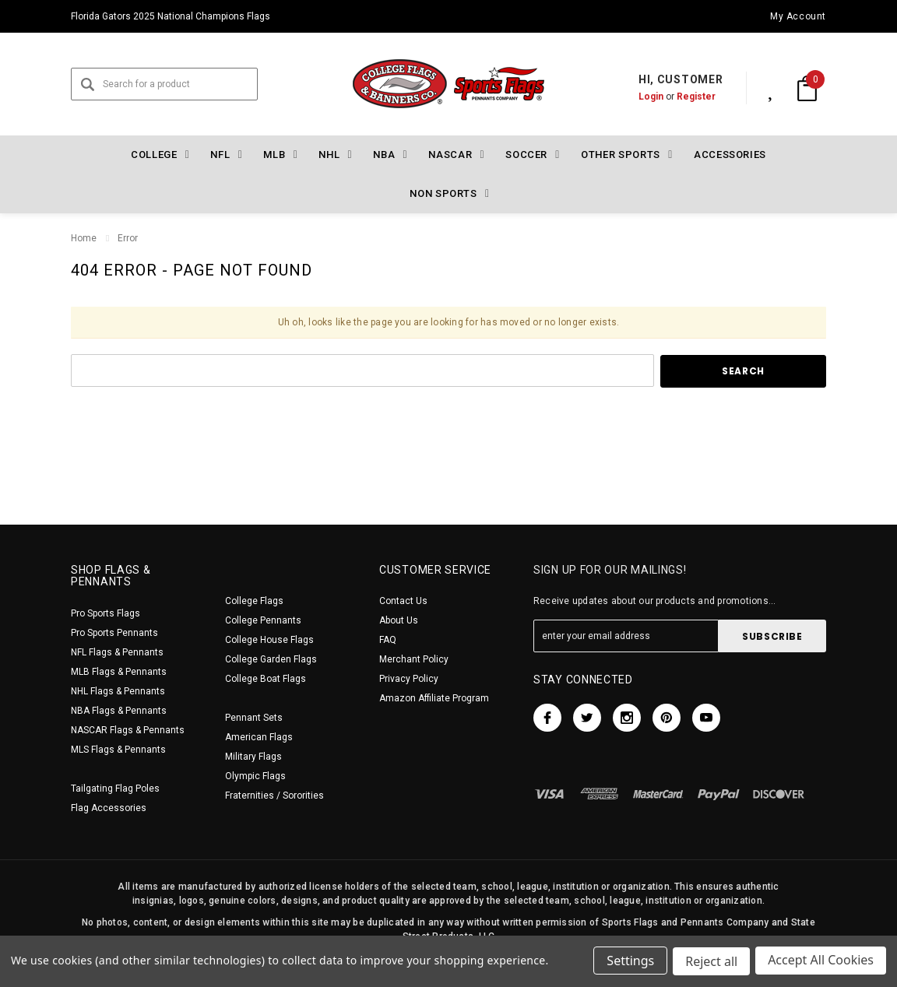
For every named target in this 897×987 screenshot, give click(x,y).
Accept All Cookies (821, 962)
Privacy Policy (408, 678)
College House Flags (269, 639)
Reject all (710, 962)
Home (84, 238)
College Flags (254, 600)
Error (128, 238)
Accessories (730, 154)
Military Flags (253, 756)
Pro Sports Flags (105, 613)
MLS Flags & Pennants (118, 749)
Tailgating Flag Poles (115, 788)
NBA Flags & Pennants (119, 710)
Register (679, 96)
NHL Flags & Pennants (118, 691)
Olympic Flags (255, 776)
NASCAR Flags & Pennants (128, 730)
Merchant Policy (413, 659)
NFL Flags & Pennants (117, 652)
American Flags (259, 737)
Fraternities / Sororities (274, 795)
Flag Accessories (108, 808)
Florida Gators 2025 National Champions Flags (170, 16)
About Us (398, 620)
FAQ (387, 639)
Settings (629, 962)
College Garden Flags (271, 659)
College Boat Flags (265, 678)
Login (634, 96)
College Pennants (263, 620)
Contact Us (403, 600)
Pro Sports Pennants (114, 632)
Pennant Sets (254, 717)
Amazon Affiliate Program (434, 698)
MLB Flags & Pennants (119, 671)
